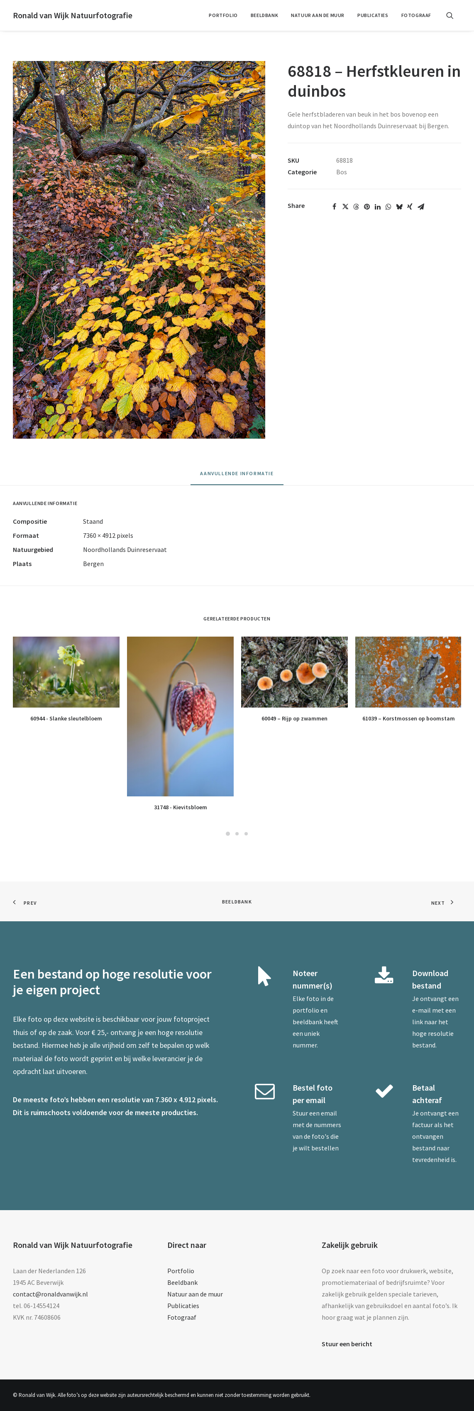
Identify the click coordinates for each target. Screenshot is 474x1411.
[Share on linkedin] (378, 207)
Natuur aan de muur (318, 15)
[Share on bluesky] (399, 207)
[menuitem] (223, 15)
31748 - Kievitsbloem (180, 807)
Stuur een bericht (347, 1344)
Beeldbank (264, 15)
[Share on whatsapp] (388, 207)
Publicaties (372, 15)
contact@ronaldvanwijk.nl (50, 1294)
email (329, 1113)
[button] (453, 15)
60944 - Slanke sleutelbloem (66, 718)
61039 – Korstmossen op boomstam (408, 718)
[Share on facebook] (335, 207)
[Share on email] (421, 207)
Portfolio (223, 15)
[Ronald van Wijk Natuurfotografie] (72, 15)
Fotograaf (416, 15)
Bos (341, 172)
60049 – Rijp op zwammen (294, 718)
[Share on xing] (410, 207)
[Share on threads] (356, 207)
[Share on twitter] (345, 207)
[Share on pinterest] (367, 207)
